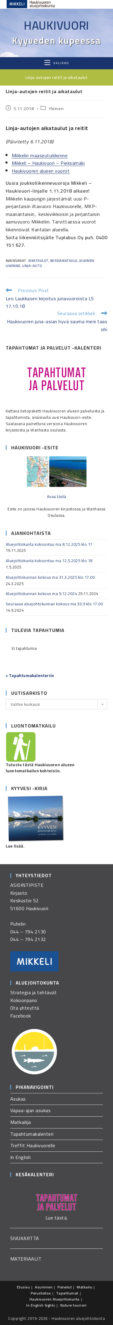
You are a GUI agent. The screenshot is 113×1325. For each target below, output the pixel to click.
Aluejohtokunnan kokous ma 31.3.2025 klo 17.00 (50, 577)
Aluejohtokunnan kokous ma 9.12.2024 (41, 593)
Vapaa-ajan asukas (30, 1110)
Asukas (18, 1098)
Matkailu (84, 1287)
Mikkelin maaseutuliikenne (40, 155)
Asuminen (43, 1287)
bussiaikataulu (63, 261)
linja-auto (32, 266)
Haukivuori (56, 25)
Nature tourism (73, 1305)
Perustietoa (41, 1293)
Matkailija (20, 1122)
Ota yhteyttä (24, 1007)
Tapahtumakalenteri (32, 1133)
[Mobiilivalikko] (56, 63)
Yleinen (56, 108)
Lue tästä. (57, 1217)
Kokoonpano (23, 1000)
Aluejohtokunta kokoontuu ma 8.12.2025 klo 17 (49, 544)
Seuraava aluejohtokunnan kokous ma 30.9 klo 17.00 (54, 603)
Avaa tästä (56, 496)
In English (20, 1157)
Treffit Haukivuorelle (32, 1145)
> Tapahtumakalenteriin (30, 675)
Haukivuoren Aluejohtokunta (55, 1299)
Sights (50, 1305)
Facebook (20, 1015)
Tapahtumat (67, 1293)
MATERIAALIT (26, 1258)
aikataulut (38, 261)
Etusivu (23, 1287)
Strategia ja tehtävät (33, 992)
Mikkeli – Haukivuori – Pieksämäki (48, 163)
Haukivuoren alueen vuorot (41, 170)
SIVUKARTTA (24, 1238)
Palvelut (65, 1287)
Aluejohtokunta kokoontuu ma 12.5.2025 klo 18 (49, 560)
